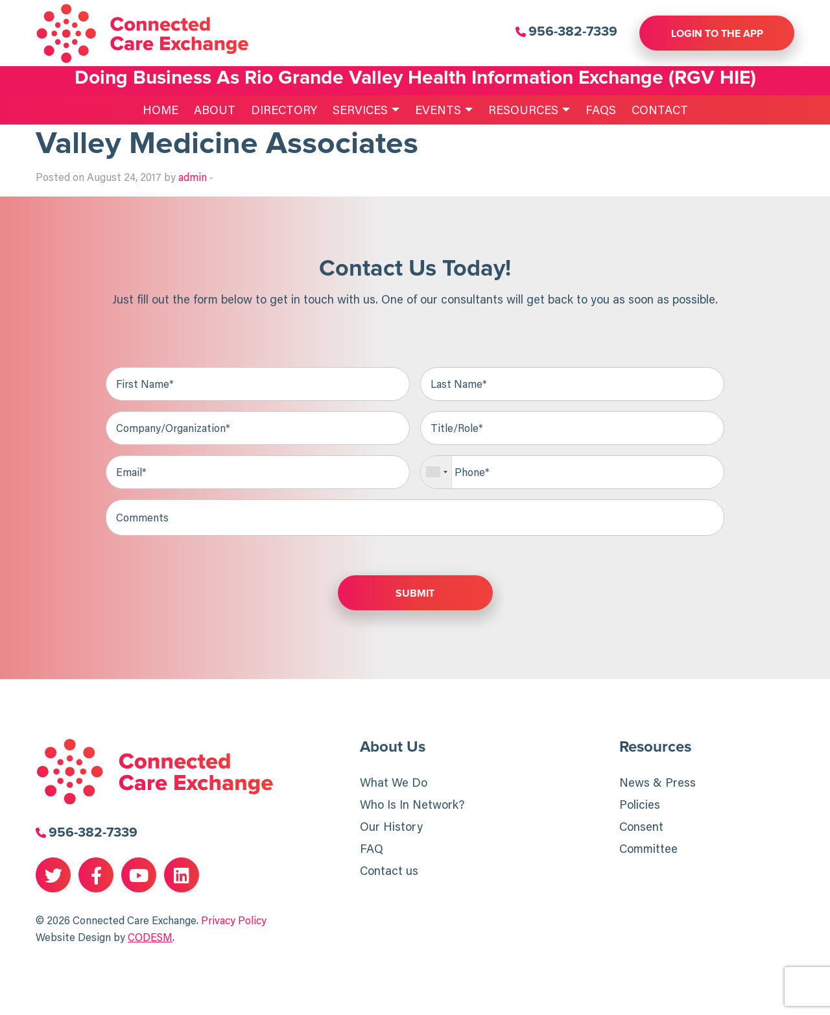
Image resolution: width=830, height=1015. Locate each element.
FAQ (371, 848)
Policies (639, 804)
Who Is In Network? (412, 804)
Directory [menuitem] (284, 109)
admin (192, 177)
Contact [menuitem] (660, 109)
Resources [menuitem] (523, 109)
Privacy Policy (234, 920)
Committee (648, 848)
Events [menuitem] (438, 109)
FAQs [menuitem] (601, 109)
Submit (415, 593)
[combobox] (436, 472)
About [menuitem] (214, 109)
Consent (641, 826)
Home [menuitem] (160, 109)
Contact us (389, 870)
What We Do (393, 782)
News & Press (657, 782)
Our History (391, 826)
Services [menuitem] (360, 109)
